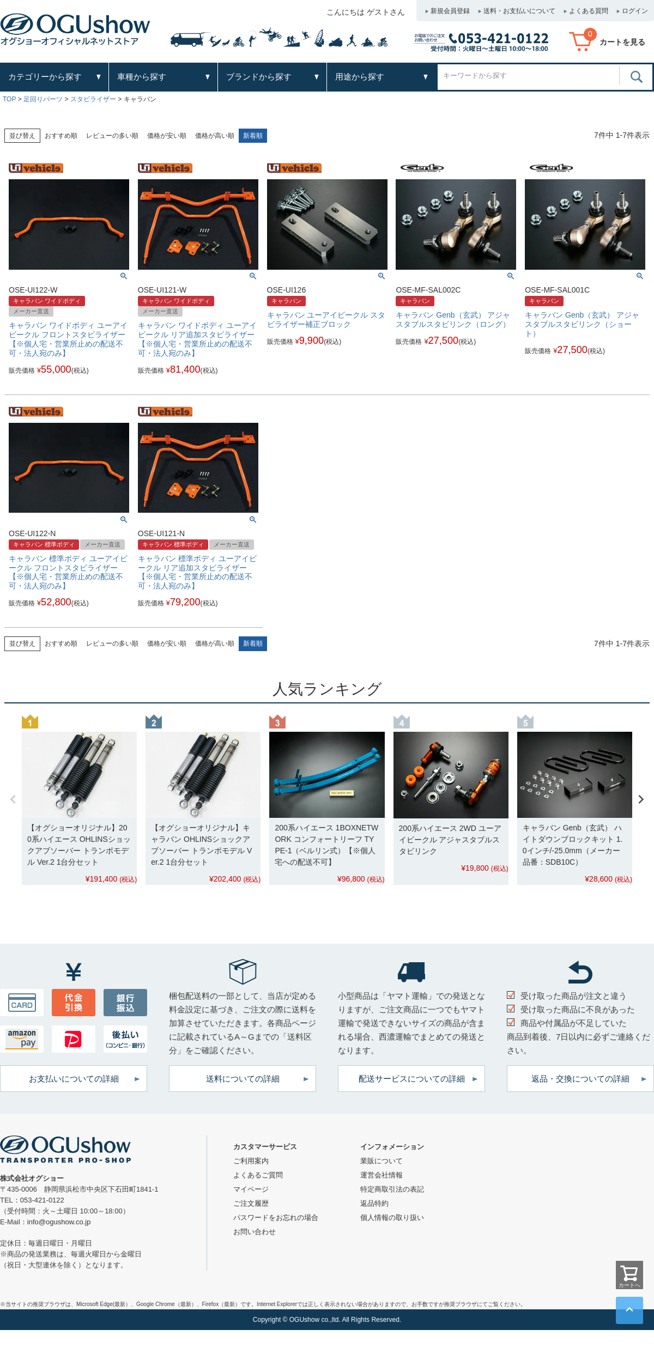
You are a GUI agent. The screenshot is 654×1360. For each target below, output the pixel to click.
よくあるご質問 (258, 1175)
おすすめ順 (61, 135)
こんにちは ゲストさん (365, 12)
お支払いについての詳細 (74, 1078)
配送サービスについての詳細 (412, 1078)
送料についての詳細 (243, 1078)
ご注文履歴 (251, 1203)
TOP (9, 99)
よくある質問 (588, 11)
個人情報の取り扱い (392, 1217)
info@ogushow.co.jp (59, 1222)
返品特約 (374, 1203)
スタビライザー (93, 99)
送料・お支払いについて (519, 11)
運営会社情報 (381, 1175)
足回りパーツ (43, 99)
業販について (381, 1161)
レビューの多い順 (112, 135)
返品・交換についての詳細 (580, 1078)
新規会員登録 (450, 11)
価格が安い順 (166, 135)
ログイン (635, 11)
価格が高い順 (214, 135)
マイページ (251, 1189)
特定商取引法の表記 (392, 1189)
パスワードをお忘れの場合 (275, 1217)
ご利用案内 (251, 1161)
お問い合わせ (254, 1232)
